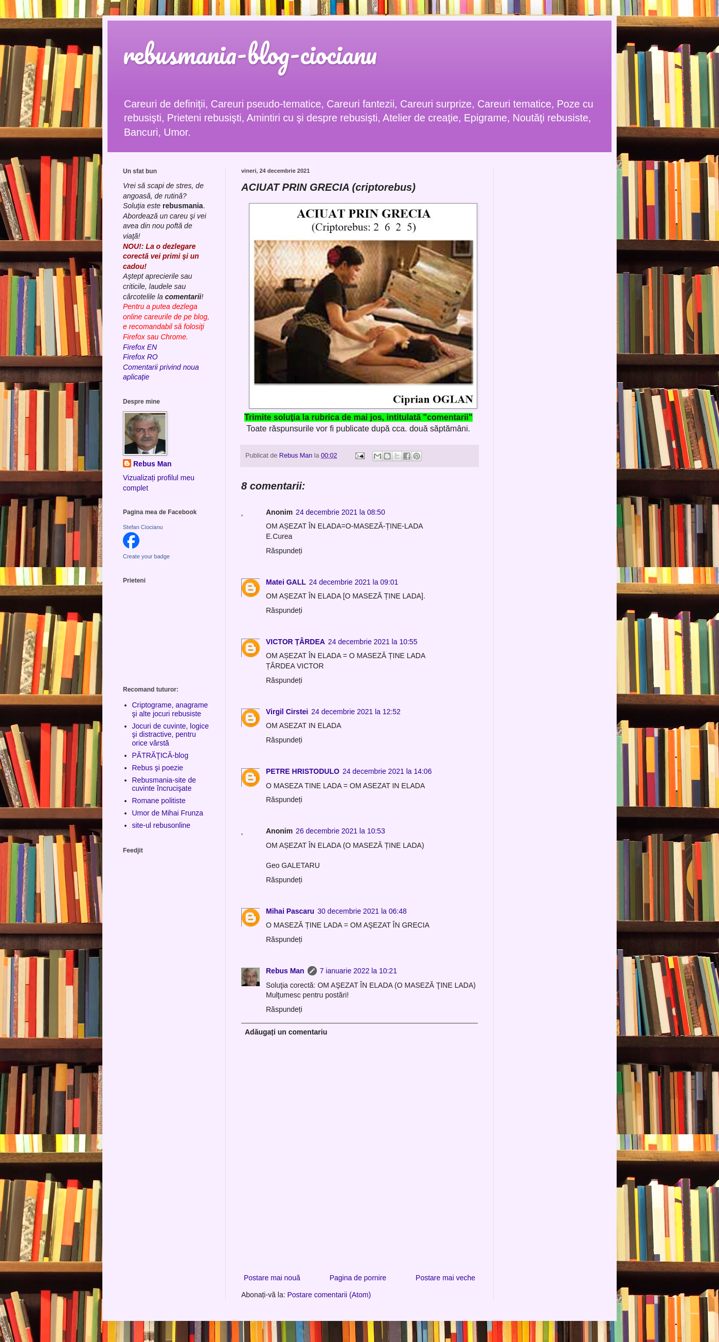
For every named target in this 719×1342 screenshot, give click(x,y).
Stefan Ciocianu (143, 527)
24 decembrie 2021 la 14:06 (387, 771)
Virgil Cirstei (287, 712)
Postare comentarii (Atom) (329, 1295)
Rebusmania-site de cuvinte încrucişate (164, 784)
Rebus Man (285, 971)
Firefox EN (140, 347)
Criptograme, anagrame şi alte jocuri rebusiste (170, 709)
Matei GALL (286, 582)
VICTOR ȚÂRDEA (295, 642)
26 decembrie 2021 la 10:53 (340, 831)
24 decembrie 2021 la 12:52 (356, 712)
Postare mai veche (445, 1278)
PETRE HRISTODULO (302, 771)
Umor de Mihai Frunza (168, 813)
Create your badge (146, 556)
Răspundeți (284, 551)
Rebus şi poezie (158, 768)
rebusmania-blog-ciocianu (250, 54)
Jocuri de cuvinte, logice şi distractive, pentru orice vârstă (170, 735)
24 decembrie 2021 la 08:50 (340, 512)
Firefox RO (140, 357)
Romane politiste (159, 800)
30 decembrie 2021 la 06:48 (362, 911)
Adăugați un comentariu (286, 1032)
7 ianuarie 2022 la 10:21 (358, 971)
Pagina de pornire (358, 1278)
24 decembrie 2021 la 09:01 (354, 582)
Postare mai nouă (272, 1278)
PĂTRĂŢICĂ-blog (160, 755)
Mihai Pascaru (290, 911)
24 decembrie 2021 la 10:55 (373, 642)
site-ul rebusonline (161, 825)
